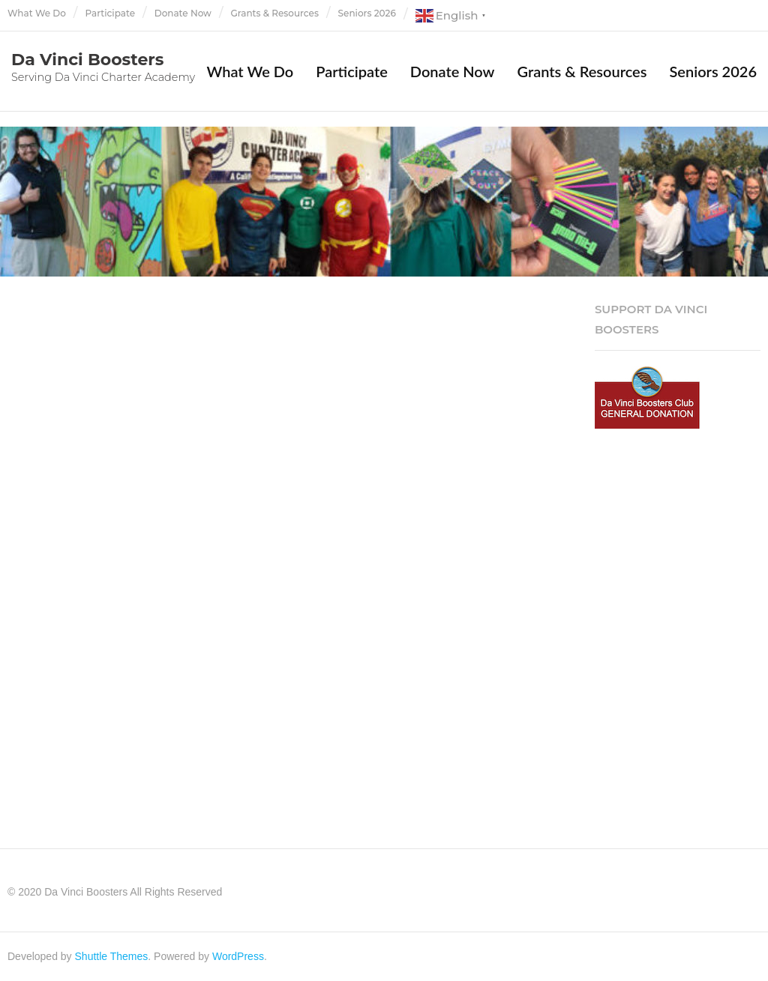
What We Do (37, 13)
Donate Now (183, 13)
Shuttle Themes (111, 956)
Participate (111, 13)
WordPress (238, 956)
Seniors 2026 (367, 13)
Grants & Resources (275, 13)
